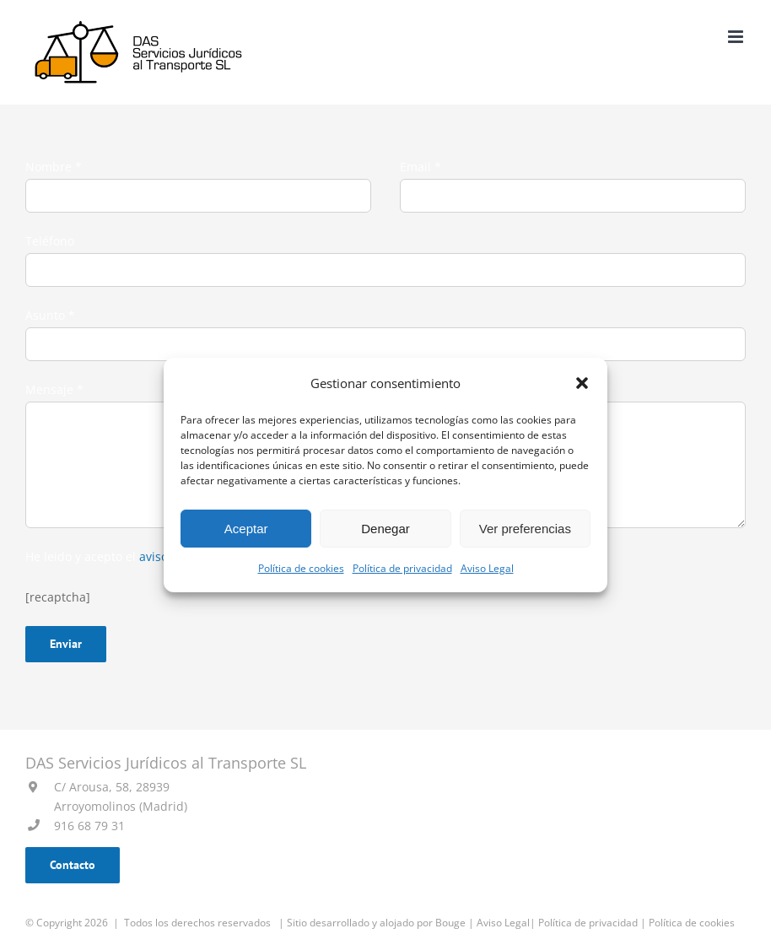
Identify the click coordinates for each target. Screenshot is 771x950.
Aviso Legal (487, 568)
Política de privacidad (402, 568)
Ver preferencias (525, 528)
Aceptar (246, 528)
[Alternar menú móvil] (737, 37)
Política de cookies (301, 568)
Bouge (450, 922)
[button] (582, 383)
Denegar (385, 528)
